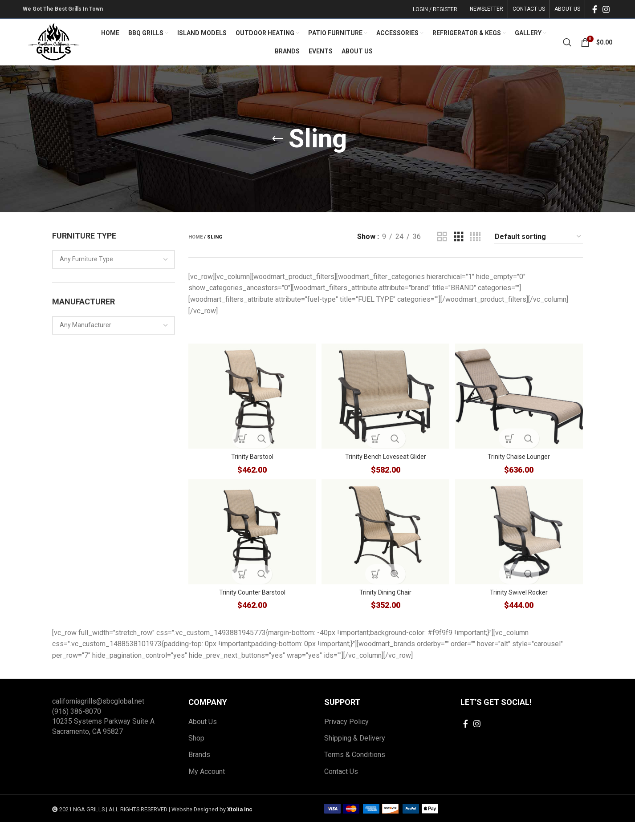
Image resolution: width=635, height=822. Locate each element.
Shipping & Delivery (354, 737)
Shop (196, 737)
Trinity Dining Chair (385, 591)
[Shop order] (538, 237)
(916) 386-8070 (76, 711)
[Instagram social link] (606, 9)
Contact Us (341, 771)
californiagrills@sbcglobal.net (98, 701)
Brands (199, 754)
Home (195, 237)
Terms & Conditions (354, 754)
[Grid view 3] (459, 237)
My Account (206, 771)
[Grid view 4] (475, 237)
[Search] (567, 42)
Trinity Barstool (251, 454)
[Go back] (277, 139)
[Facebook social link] (595, 9)
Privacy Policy (346, 721)
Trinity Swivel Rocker (520, 591)
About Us (202, 721)
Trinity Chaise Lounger (520, 454)
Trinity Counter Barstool (251, 591)
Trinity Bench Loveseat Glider (385, 454)
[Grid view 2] (442, 237)
